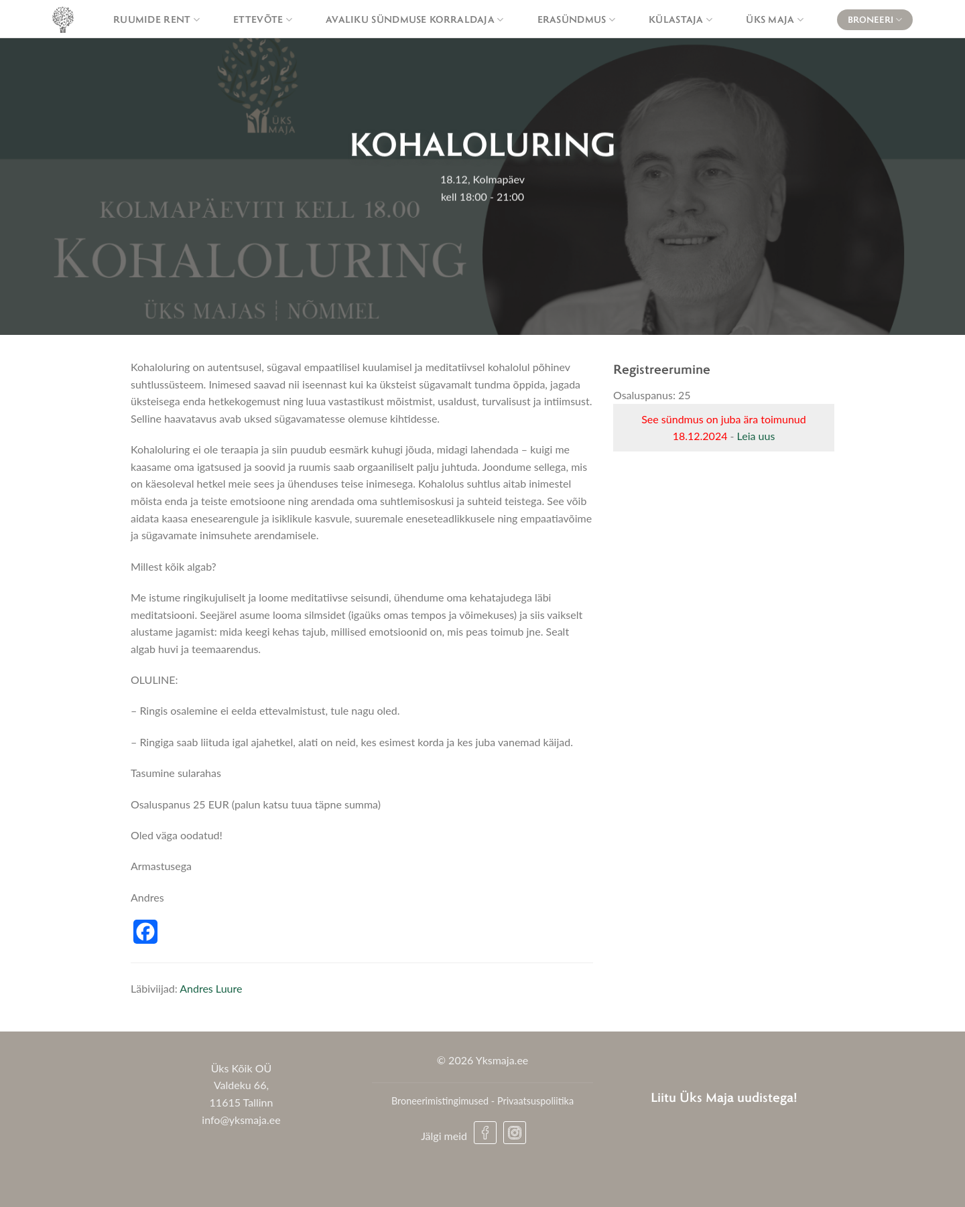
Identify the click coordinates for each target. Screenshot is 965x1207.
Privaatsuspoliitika (535, 1101)
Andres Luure (211, 988)
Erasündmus (576, 19)
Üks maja (774, 19)
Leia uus (756, 435)
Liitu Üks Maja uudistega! (724, 1096)
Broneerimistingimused (440, 1101)
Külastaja (680, 19)
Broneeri (875, 19)
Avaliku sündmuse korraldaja (415, 19)
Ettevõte (262, 19)
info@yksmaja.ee (241, 1119)
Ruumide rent (156, 19)
